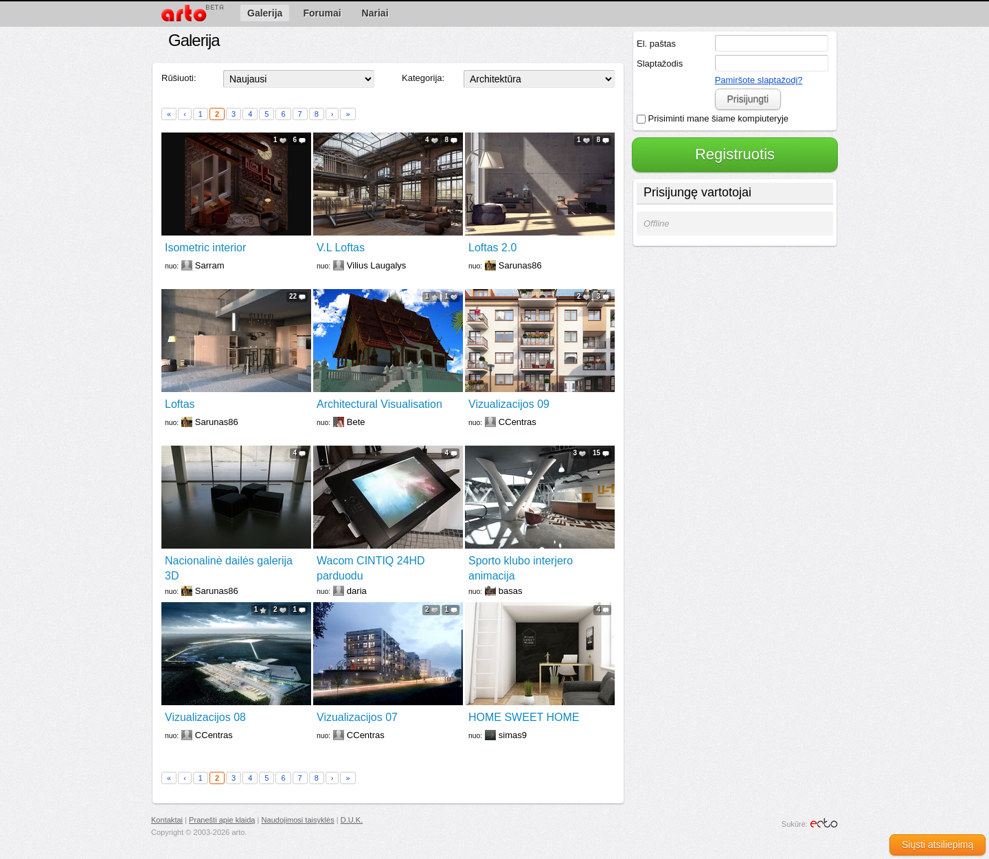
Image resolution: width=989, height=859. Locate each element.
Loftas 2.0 (492, 247)
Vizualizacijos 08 (205, 717)
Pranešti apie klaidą (222, 820)
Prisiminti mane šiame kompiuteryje (712, 118)
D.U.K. (352, 820)
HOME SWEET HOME (524, 717)
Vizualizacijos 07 (357, 717)
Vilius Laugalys (376, 265)
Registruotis (735, 154)
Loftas (180, 404)
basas (511, 591)
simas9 (513, 735)
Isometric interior (205, 247)
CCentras (517, 422)
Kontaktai (167, 820)
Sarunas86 (520, 265)
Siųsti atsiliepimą (937, 844)
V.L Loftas (341, 247)
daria (357, 591)
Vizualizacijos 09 (508, 404)
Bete (356, 422)
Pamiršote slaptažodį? (759, 80)
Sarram (210, 265)
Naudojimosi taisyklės (298, 820)
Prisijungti (748, 98)
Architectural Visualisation (379, 404)
